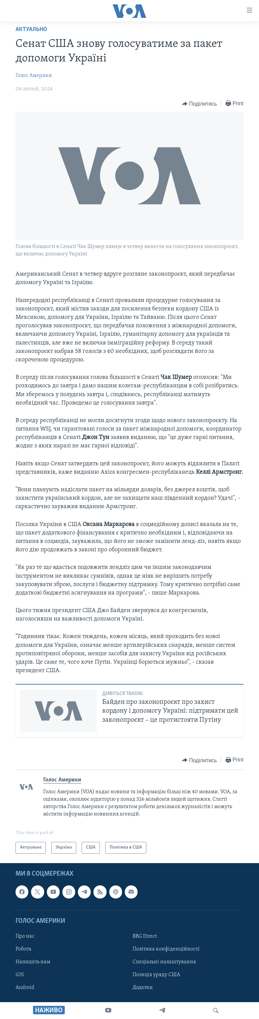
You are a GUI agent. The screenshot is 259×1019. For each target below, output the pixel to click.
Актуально (31, 29)
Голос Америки (34, 75)
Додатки (143, 987)
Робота (23, 949)
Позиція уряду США (156, 974)
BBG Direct (145, 936)
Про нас (25, 936)
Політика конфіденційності (166, 949)
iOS (20, 974)
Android (25, 987)
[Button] (199, 104)
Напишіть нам (33, 962)
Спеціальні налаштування (164, 962)
